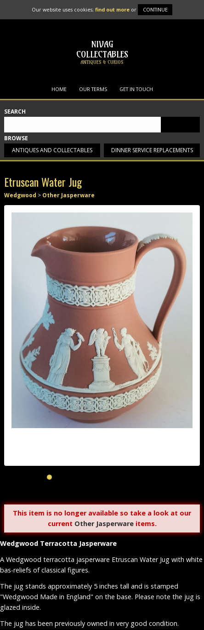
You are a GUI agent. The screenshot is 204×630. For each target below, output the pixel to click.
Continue (155, 9)
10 (144, 477)
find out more (112, 9)
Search (15, 112)
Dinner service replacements (152, 150)
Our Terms (93, 89)
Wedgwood (20, 195)
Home (59, 89)
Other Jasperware (68, 195)
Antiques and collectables (52, 150)
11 (155, 477)
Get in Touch (136, 89)
